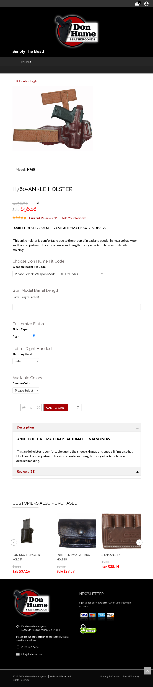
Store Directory (131, 676)
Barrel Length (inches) (25, 297)
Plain (15, 336)
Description (25, 427)
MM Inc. (63, 676)
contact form (38, 636)
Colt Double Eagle (25, 81)
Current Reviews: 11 (43, 218)
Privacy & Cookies (110, 676)
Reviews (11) (26, 471)
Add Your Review (74, 218)
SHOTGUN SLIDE (111, 554)
